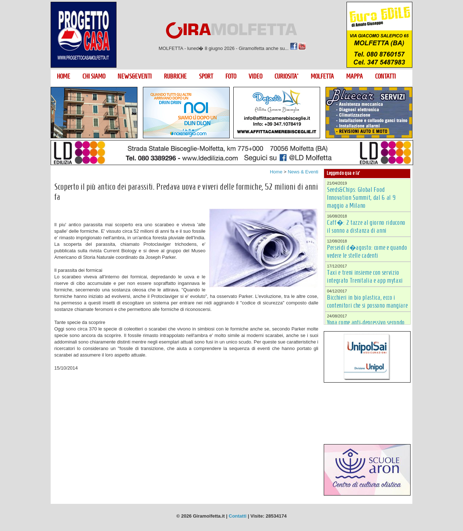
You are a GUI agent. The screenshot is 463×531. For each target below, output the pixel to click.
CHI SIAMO (93, 76)
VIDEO (255, 76)
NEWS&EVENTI (135, 76)
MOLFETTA (322, 76)
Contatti (237, 516)
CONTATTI (385, 76)
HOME (63, 76)
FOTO (230, 76)
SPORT (206, 76)
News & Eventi (303, 171)
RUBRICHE (175, 76)
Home (276, 171)
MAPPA (354, 76)
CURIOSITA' (286, 76)
